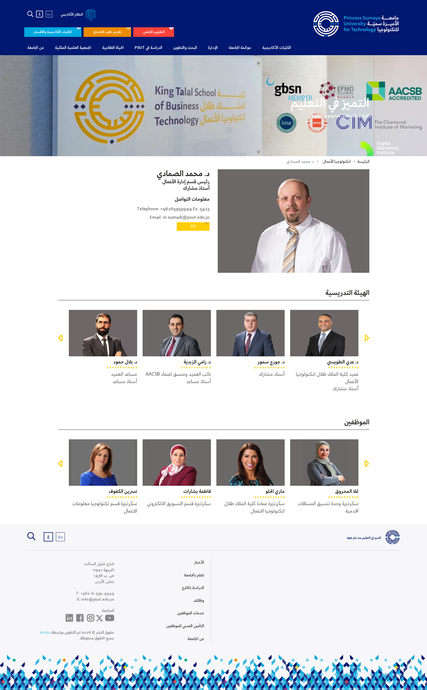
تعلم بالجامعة (194, 579)
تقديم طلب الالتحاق (107, 32)
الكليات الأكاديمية (276, 48)
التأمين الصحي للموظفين (185, 630)
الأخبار (199, 567)
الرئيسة (363, 162)
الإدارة (213, 48)
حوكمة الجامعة (240, 48)
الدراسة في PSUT (148, 48)
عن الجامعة (35, 48)
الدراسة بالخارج (193, 592)
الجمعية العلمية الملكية (73, 48)
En (49, 14)
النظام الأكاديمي (79, 14)
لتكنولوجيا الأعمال (337, 162)
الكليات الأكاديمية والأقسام (53, 32)
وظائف (198, 605)
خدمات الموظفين (190, 618)
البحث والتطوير (185, 48)
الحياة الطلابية (113, 48)
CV (193, 226)
